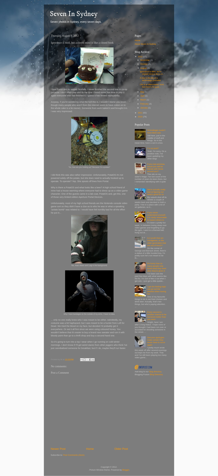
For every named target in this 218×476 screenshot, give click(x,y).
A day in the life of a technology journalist (150, 79)
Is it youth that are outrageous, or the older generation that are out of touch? (156, 242)
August (143, 68)
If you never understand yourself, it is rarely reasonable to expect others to (157, 216)
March (143, 100)
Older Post (121, 448)
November (145, 60)
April (142, 96)
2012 (140, 56)
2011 (140, 113)
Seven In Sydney (73, 13)
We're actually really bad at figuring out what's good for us (156, 192)
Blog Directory (156, 374)
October (144, 64)
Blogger (125, 470)
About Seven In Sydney (145, 44)
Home (90, 448)
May (142, 92)
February (144, 104)
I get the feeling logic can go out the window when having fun (156, 290)
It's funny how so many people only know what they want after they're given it (156, 267)
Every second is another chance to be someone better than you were (156, 316)
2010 (140, 117)
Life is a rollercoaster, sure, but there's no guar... (152, 85)
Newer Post (58, 448)
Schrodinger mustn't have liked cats (156, 131)
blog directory (155, 371)
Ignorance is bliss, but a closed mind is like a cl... (152, 72)
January (144, 108)
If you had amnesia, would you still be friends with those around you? (156, 168)
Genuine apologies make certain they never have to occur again (156, 341)
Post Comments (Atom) (73, 455)
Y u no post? (153, 148)
